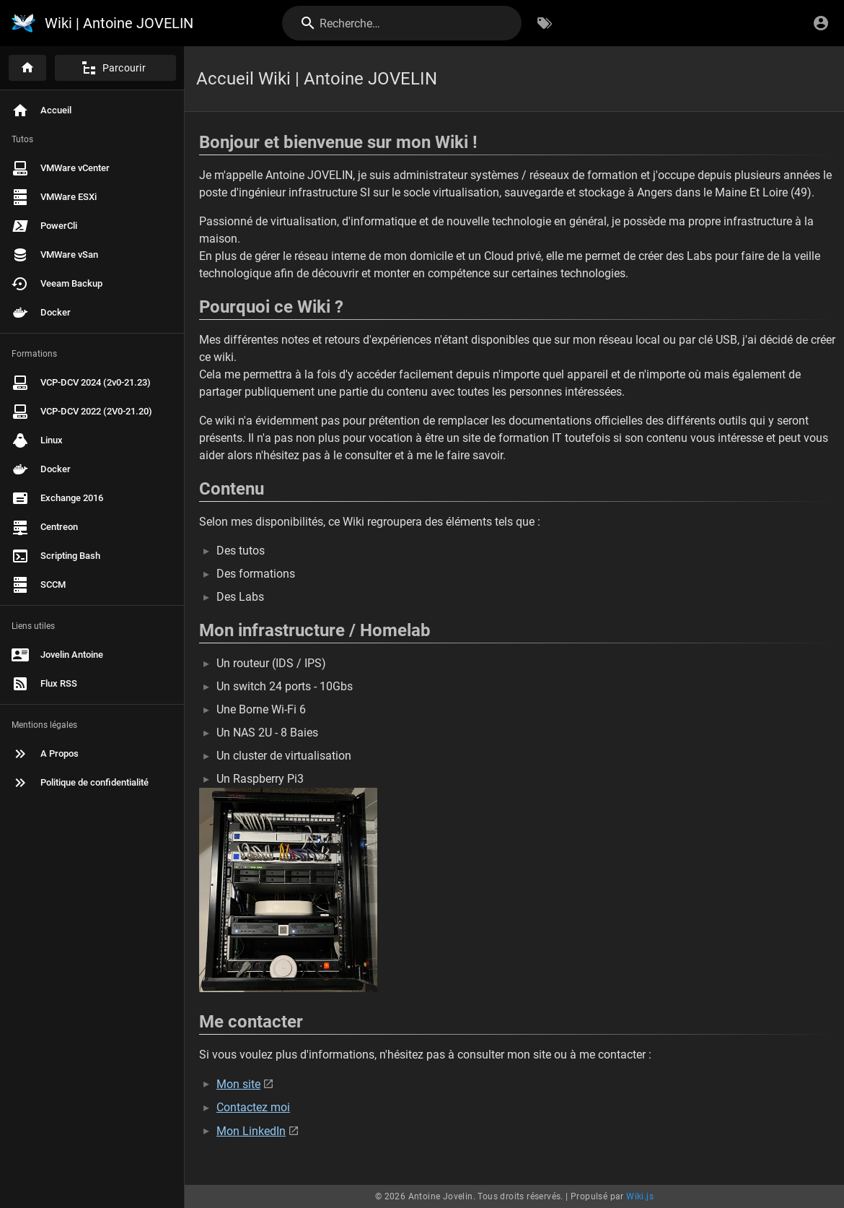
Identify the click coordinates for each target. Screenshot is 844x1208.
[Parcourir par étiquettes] (544, 23)
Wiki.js (640, 1196)
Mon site (238, 1084)
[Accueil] (27, 68)
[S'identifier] (821, 23)
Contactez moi (253, 1107)
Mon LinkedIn (251, 1131)
